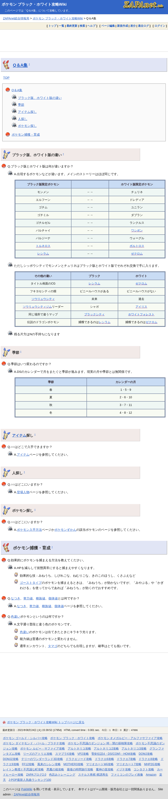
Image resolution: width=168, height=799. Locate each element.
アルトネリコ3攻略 (134, 748)
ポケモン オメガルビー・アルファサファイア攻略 (130, 738)
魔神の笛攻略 (104, 769)
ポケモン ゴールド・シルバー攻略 (25, 738)
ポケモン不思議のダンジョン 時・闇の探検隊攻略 (100, 743)
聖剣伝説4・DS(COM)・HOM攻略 (114, 753)
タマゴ (52, 646)
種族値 (40, 598)
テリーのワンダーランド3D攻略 (42, 759)
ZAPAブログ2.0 (36, 774)
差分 (133, 25)
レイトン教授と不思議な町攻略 (23, 769)
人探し (22, 119)
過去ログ (143, 25)
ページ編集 (108, 25)
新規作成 (122, 25)
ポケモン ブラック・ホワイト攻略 (72, 738)
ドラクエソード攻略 (79, 759)
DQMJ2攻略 (11, 759)
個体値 (53, 598)
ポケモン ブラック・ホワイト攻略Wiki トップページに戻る (45, 722)
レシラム (43, 253)
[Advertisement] (84, 40)
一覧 (61, 25)
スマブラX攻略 (65, 753)
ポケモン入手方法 (29, 529)
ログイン (159, 25)
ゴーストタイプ (31, 582)
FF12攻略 (28, 764)
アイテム (19, 435)
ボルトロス (137, 246)
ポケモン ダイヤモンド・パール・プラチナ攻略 (34, 743)
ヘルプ (91, 25)
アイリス (141, 306)
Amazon (151, 774)
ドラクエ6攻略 (104, 759)
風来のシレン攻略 (49, 764)
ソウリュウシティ (43, 299)
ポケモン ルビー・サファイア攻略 (42, 748)
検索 (82, 25)
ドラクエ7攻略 (126, 759)
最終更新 (71, 25)
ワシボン (137, 230)
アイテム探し (27, 112)
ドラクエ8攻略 (148, 759)
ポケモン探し (27, 126)
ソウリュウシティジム (37, 306)
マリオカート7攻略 (128, 764)
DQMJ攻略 (146, 753)
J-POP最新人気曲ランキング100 (30, 779)
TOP (6, 77)
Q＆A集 (20, 65)
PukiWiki (26, 789)
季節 (21, 104)
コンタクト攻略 (144, 769)
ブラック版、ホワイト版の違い (40, 98)
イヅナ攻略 (123, 769)
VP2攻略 (83, 753)
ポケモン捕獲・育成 (26, 134)
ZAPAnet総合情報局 (16, 18)
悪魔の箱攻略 (55, 769)
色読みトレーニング (62, 774)
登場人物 (23, 492)
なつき (15, 598)
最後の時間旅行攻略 (80, 769)
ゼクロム (137, 253)
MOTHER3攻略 (73, 764)
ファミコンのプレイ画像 (127, 774)
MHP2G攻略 (152, 764)
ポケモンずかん (65, 529)
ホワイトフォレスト (141, 314)
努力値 (28, 598)
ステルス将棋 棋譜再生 (93, 774)
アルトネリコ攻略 (79, 748)
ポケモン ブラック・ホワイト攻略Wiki (34, 4)
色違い (15, 616)
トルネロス (43, 246)
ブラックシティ (94, 314)
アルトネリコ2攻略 (106, 748)
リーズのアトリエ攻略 (37, 753)
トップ (52, 25)
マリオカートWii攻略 (99, 764)
